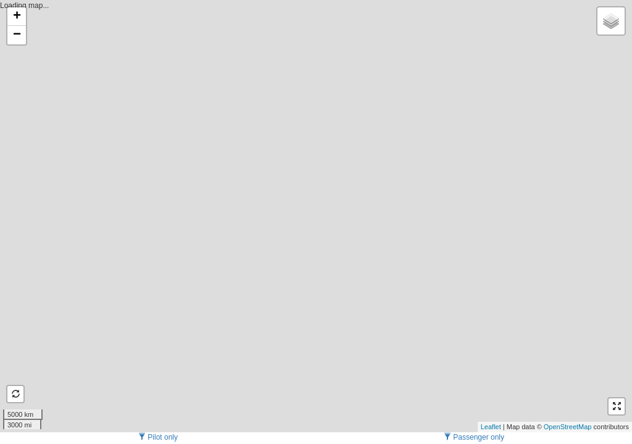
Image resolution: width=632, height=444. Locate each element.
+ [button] (17, 16)
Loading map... (314, 215)
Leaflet (491, 426)
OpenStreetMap (568, 426)
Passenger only (474, 437)
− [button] (17, 35)
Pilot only (158, 437)
